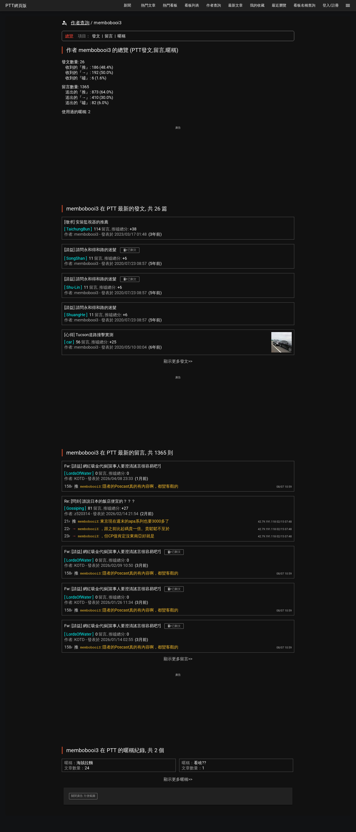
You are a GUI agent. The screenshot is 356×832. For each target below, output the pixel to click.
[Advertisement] (178, 162)
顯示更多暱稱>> (178, 779)
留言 (109, 36)
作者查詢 (80, 22)
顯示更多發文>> (178, 361)
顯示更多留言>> (178, 658)
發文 (96, 36)
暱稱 (121, 36)
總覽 (69, 36)
